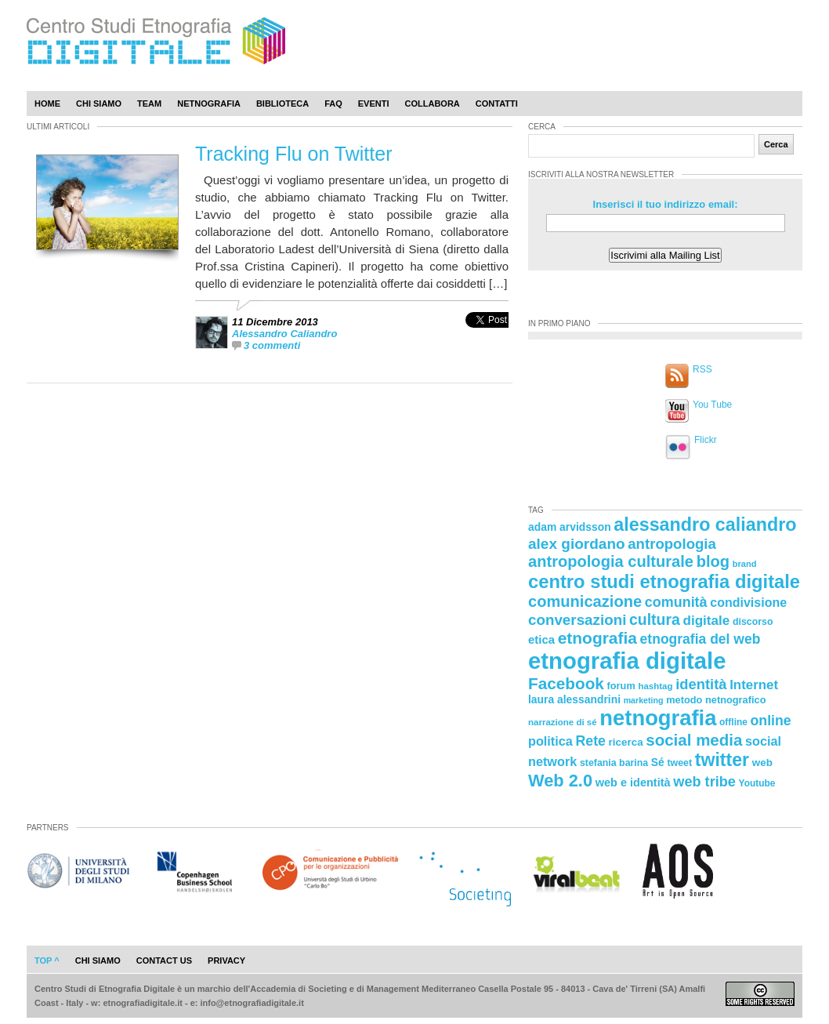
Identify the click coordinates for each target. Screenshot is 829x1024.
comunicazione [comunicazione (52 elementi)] (585, 601)
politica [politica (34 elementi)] (550, 741)
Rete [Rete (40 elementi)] (590, 741)
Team (149, 103)
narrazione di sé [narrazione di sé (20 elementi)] (562, 722)
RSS (702, 369)
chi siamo (98, 960)
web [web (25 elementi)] (762, 762)
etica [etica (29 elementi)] (541, 639)
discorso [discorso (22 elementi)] (753, 621)
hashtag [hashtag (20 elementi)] (655, 686)
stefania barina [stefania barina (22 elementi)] (614, 762)
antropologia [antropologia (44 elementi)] (672, 544)
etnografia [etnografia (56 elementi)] (597, 638)
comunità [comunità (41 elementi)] (676, 602)
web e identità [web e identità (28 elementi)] (633, 782)
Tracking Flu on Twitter (293, 154)
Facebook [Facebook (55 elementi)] (566, 683)
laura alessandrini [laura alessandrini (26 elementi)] (574, 699)
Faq (333, 103)
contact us (164, 960)
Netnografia (209, 103)
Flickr (705, 439)
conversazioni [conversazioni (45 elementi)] (577, 620)
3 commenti (272, 345)
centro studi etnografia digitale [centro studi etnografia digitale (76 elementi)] (664, 581)
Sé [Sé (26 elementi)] (657, 762)
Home (47, 103)
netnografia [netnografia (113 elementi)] (657, 718)
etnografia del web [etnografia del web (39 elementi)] (700, 639)
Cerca (776, 144)
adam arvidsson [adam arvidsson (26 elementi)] (569, 527)
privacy (226, 960)
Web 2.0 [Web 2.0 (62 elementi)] (560, 780)
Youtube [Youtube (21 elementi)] (757, 783)
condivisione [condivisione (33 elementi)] (748, 602)
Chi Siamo (98, 103)
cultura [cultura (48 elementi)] (654, 619)
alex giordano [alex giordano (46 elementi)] (576, 544)
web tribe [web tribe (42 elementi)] (704, 782)
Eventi (373, 103)
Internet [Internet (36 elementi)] (753, 684)
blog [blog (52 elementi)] (713, 561)
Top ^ (47, 960)
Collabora (432, 103)
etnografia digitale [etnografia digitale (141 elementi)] (627, 661)
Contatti (497, 103)
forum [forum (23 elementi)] (621, 686)
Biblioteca (282, 103)
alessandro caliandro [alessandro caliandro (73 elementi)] (705, 524)
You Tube (712, 404)
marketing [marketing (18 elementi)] (644, 700)
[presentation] (487, 336)
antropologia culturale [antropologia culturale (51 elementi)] (610, 561)
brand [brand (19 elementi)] (745, 563)
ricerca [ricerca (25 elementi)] (626, 742)
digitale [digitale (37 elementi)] (705, 620)
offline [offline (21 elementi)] (733, 722)
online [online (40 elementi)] (771, 720)
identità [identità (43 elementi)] (700, 684)
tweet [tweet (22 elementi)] (679, 762)
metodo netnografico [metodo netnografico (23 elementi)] (716, 700)
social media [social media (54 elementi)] (694, 740)
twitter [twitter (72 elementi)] (722, 760)
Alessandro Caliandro (284, 334)
